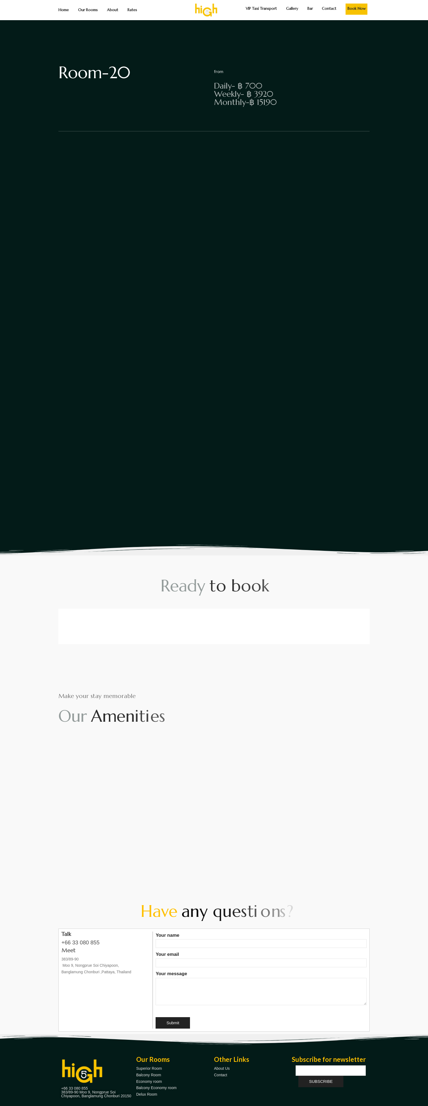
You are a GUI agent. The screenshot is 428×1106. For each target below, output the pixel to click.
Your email (261, 958)
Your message (261, 988)
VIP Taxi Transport (261, 8)
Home (63, 9)
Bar (310, 8)
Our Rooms (88, 9)
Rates (132, 9)
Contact (329, 8)
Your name (261, 939)
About (112, 9)
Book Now (356, 8)
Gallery (292, 8)
